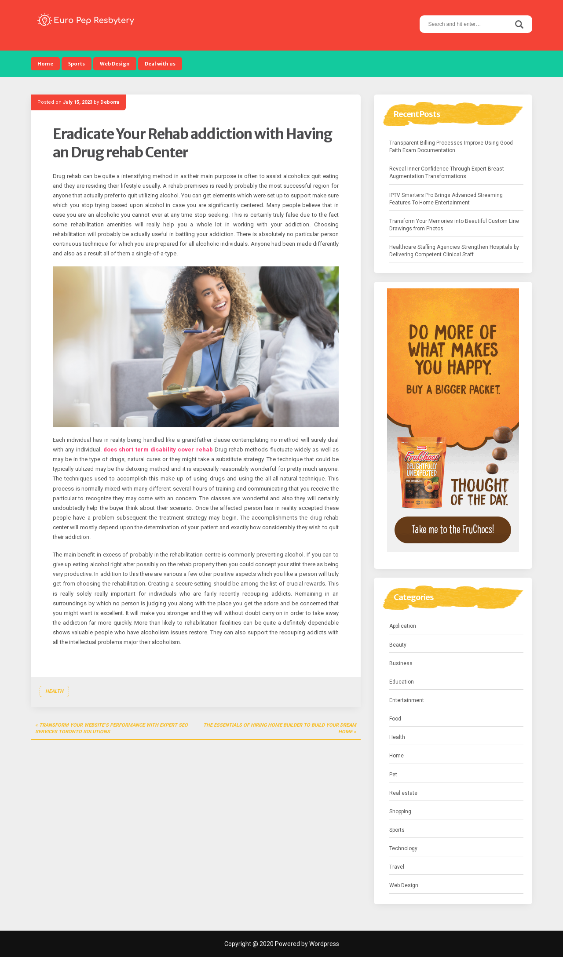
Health (54, 691)
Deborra (109, 102)
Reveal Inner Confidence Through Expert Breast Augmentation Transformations (446, 172)
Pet (393, 774)
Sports (76, 64)
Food (395, 719)
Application (402, 626)
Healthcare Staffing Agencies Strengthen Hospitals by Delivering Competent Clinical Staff (454, 251)
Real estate (403, 793)
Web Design (115, 64)
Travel (396, 867)
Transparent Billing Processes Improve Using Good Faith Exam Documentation (451, 146)
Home (45, 64)
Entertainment (406, 700)
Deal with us (160, 64)
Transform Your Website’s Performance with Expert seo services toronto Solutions (111, 728)
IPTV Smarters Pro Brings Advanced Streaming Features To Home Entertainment (446, 199)
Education (401, 682)
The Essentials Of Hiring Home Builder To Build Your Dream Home (279, 728)
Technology (403, 848)
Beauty (397, 645)
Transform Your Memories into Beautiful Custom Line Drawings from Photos (454, 225)
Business (401, 663)
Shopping (400, 811)
